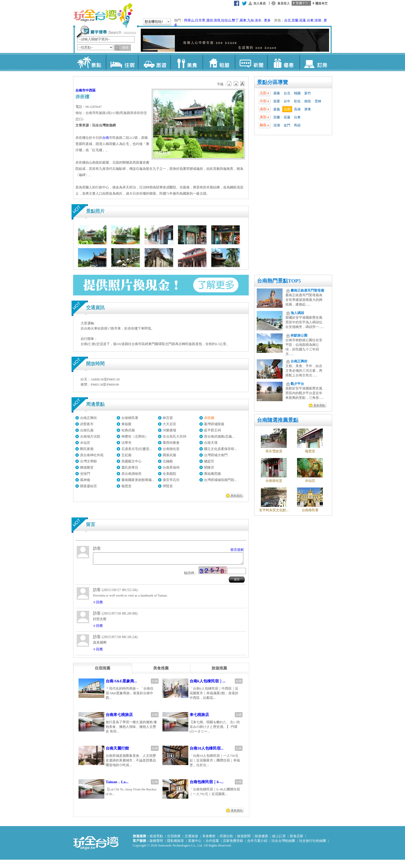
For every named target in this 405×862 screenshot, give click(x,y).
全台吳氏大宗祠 (174, 436)
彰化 (297, 101)
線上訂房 (279, 838)
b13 (236, 83)
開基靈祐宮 (88, 486)
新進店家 (296, 838)
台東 (310, 20)
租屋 (218, 62)
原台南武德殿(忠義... (219, 436)
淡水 (258, 20)
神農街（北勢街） (134, 436)
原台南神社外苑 (92, 455)
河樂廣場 (169, 430)
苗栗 (276, 101)
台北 (287, 20)
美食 (186, 62)
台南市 (80, 90)
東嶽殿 (126, 424)
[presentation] (102, 670)
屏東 (307, 109)
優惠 (283, 62)
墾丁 (235, 20)
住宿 (122, 62)
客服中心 (194, 843)
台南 (287, 109)
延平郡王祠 (212, 430)
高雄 (297, 109)
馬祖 (297, 125)
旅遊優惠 (261, 838)
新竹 (307, 93)
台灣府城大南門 (216, 455)
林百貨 (168, 418)
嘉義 (276, 109)
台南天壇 (210, 443)
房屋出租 (226, 838)
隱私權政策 (175, 843)
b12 (229, 83)
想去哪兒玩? (154, 22)
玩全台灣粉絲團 (283, 843)
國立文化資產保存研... (220, 449)
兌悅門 (85, 474)
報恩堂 (126, 486)
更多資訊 (236, 495)
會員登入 (283, 3)
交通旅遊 (191, 838)
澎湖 (317, 20)
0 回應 (98, 604)
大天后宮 (169, 424)
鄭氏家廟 (87, 449)
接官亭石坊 (171, 480)
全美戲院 (169, 474)
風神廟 (85, 480)
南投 (307, 101)
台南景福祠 (171, 467)
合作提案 (212, 843)
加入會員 (259, 3)
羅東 (243, 20)
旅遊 (154, 62)
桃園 (297, 93)
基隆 (276, 93)
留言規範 (237, 550)
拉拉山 (226, 20)
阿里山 (189, 20)
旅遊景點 (156, 838)
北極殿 (168, 461)
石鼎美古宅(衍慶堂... (136, 449)
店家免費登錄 (233, 843)
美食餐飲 (209, 838)
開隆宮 (209, 467)
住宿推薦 (174, 838)
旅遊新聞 (244, 838)
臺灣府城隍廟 (214, 424)
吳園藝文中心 (131, 461)
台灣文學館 (88, 461)
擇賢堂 (168, 486)
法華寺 (126, 443)
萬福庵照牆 (212, 474)
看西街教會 (171, 443)
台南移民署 (129, 418)
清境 (217, 20)
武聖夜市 (87, 424)
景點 (89, 62)
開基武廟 (169, 455)
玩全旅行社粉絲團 (312, 843)
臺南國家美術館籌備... (137, 480)
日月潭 (200, 20)
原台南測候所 (131, 474)
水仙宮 (85, 443)
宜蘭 (295, 20)
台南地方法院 (90, 436)
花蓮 (302, 20)
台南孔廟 (87, 430)
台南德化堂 (171, 449)
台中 (287, 101)
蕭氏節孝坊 (129, 467)
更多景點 (319, 405)
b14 (242, 83)
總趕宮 (209, 461)
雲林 (318, 101)
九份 (250, 20)
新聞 (251, 62)
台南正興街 (88, 418)
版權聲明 (156, 843)
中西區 (90, 90)
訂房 (315, 62)
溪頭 (209, 20)
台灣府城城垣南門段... (220, 480)
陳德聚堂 (87, 467)
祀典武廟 (128, 430)
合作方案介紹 (257, 843)
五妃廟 (126, 455)
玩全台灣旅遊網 (103, 15)
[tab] (102, 670)
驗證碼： (191, 575)
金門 (287, 125)
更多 (267, 20)
